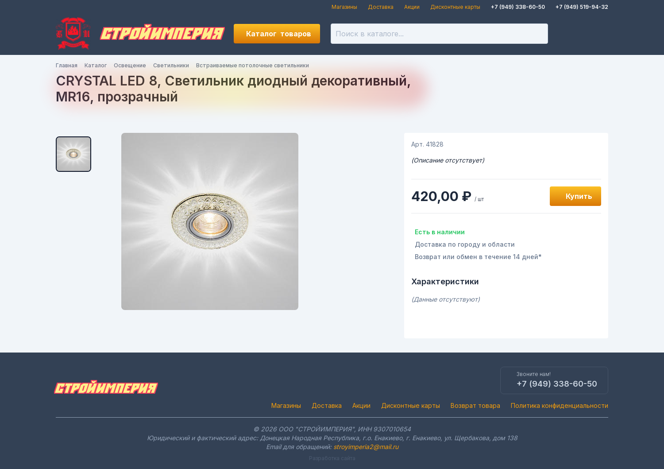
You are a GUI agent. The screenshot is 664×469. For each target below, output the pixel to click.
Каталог (278, 33)
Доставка (381, 7)
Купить (579, 196)
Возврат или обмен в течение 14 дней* (478, 256)
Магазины (344, 7)
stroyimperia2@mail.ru (365, 446)
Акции (412, 7)
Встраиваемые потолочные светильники (252, 65)
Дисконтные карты (455, 7)
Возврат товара (475, 405)
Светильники (171, 65)
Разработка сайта (332, 458)
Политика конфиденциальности (559, 405)
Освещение (130, 65)
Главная (66, 65)
